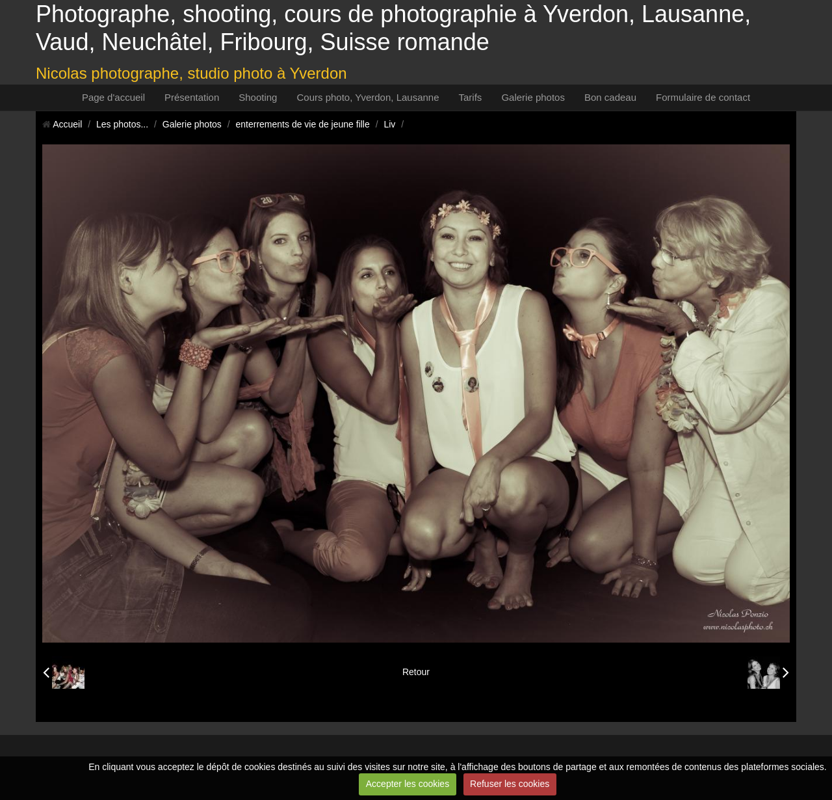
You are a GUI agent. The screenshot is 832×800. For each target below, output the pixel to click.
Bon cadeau (610, 97)
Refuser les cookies (509, 784)
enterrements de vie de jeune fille (303, 124)
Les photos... (122, 124)
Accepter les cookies (407, 784)
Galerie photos (533, 97)
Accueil (67, 124)
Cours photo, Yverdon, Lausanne (367, 97)
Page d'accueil (113, 97)
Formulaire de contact (703, 97)
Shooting (258, 97)
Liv (389, 124)
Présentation (191, 97)
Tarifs (470, 97)
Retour (416, 672)
